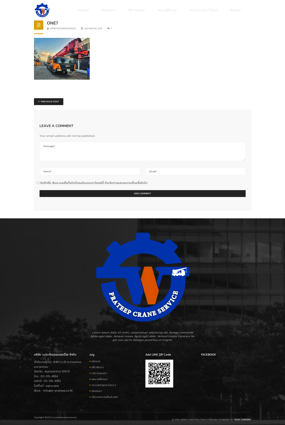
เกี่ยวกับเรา (98, 365)
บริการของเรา (99, 371)
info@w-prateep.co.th (57, 388)
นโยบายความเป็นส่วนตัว (105, 395)
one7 (52, 21)
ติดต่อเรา (97, 389)
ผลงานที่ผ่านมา (100, 377)
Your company (242, 417)
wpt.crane (52, 384)
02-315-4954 (49, 374)
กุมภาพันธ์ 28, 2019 (92, 26)
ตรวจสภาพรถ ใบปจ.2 (104, 383)
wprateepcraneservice (61, 26)
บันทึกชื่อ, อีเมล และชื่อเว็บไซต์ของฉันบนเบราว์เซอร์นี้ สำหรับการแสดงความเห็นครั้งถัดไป (93, 181)
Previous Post (48, 99)
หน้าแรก (96, 360)
